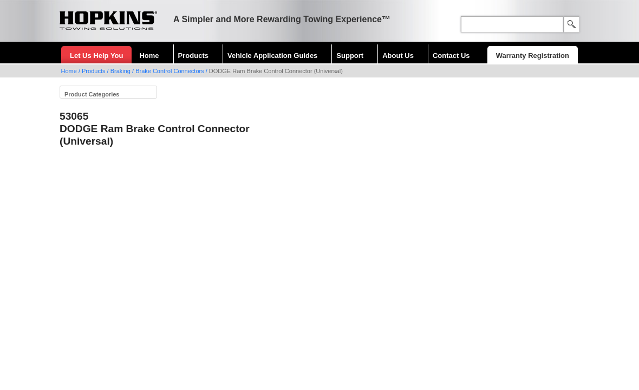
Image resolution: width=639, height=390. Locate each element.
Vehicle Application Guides (272, 55)
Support (349, 55)
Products (193, 55)
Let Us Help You (96, 55)
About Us (398, 55)
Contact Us (451, 55)
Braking (120, 71)
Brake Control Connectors (169, 71)
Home (149, 55)
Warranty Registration (532, 55)
